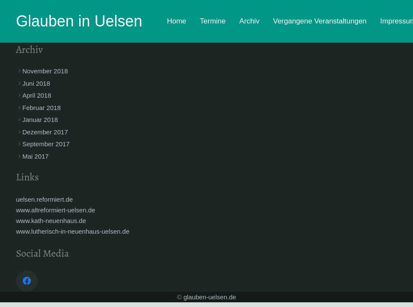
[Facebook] (27, 281)
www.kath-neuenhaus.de (51, 220)
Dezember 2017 (45, 132)
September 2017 (46, 144)
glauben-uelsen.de (209, 297)
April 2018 (37, 95)
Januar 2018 (40, 119)
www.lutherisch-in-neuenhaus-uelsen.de (73, 231)
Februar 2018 (42, 107)
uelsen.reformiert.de (44, 199)
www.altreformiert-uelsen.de (55, 210)
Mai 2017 (36, 156)
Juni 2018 (36, 83)
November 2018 (45, 71)
